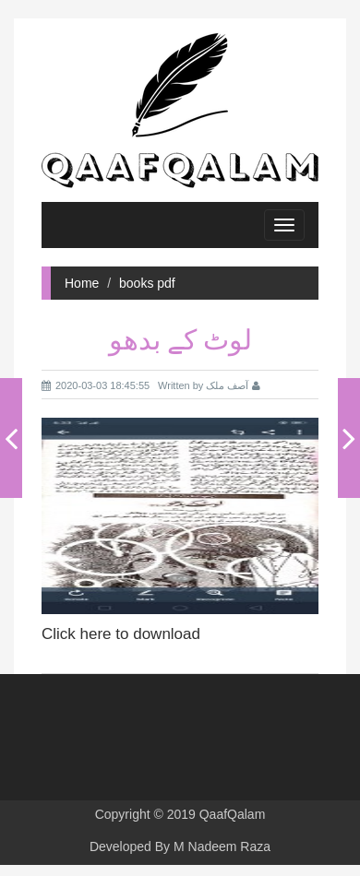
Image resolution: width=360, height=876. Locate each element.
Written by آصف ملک (209, 385)
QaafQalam (232, 814)
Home (82, 283)
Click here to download (121, 634)
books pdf (147, 283)
